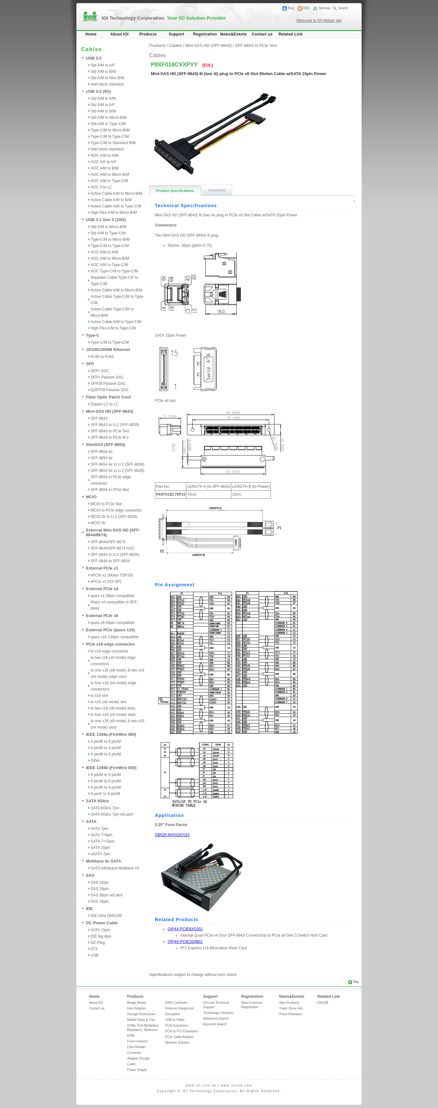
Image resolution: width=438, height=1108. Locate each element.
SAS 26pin (100, 901)
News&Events (233, 34)
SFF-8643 (99, 418)
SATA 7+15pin (102, 841)
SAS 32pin (100, 882)
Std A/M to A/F (103, 65)
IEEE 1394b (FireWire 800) (111, 767)
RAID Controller (176, 1002)
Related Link (291, 34)
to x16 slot (99, 695)
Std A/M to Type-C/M (108, 124)
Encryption (172, 1014)
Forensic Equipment (179, 1008)
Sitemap (324, 8)
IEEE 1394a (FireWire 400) (111, 734)
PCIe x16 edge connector (110, 644)
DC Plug (98, 942)
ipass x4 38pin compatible (112, 596)
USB (95, 955)
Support (176, 34)
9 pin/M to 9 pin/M (106, 775)
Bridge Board (136, 1002)
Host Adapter (136, 1008)
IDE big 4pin (101, 936)
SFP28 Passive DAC (108, 383)
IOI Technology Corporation (164, 18)
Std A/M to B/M (103, 71)
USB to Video (174, 1020)
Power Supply (137, 1070)
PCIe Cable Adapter (179, 1037)
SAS (90, 875)
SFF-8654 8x (102, 458)
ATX (94, 949)
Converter (134, 1052)
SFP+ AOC (100, 371)
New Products (289, 1002)
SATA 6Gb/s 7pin (105, 808)
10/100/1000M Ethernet (108, 349)
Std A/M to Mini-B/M (107, 78)
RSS (306, 8)
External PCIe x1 (102, 568)
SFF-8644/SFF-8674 (108, 542)
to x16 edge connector (109, 651)
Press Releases (290, 1014)
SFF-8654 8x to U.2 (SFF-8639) (117, 470)
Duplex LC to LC (105, 404)
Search (343, 8)
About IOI (119, 34)
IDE (89, 908)
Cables (175, 45)
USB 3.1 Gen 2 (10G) (106, 219)
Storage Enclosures (141, 1014)
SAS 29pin (100, 889)
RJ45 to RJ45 (102, 356)
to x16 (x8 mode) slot (108, 702)
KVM (130, 1035)
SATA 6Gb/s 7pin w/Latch (112, 814)
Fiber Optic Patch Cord (108, 397)
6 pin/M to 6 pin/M (106, 741)
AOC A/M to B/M (105, 168)
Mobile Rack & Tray (141, 1020)
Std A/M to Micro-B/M (108, 117)
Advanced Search (216, 1018)
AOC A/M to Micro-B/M (110, 174)
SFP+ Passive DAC (107, 377)
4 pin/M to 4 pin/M (106, 754)
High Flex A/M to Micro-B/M (114, 212)
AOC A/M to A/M (104, 155)
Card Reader (136, 1047)
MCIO (91, 496)
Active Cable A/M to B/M (111, 200)
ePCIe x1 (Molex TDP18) (112, 575)
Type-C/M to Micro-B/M (110, 130)
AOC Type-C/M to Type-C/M (114, 271)
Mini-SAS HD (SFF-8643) (109, 411)
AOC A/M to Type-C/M (109, 181)
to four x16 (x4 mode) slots (113, 714)
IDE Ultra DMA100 (106, 916)
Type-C (93, 335)
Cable (131, 1064)
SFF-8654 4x (102, 451)
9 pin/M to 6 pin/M (106, 781)
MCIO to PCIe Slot (106, 504)
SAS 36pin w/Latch (107, 895)
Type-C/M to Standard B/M (113, 143)
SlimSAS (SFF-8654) (105, 444)
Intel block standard (107, 84)
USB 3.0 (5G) (98, 91)
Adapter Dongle (138, 1058)
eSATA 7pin (100, 854)
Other (95, 760)
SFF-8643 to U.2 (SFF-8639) (115, 425)
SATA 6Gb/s (97, 801)
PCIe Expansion (176, 1025)
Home (91, 34)
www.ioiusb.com (236, 1085)
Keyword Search (215, 1024)
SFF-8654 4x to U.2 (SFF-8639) (117, 464)
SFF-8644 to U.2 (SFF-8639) (115, 554)
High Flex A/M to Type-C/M (113, 328)
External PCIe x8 (102, 615)
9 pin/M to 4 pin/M (106, 787)
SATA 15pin (100, 847)
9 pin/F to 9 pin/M (105, 794)
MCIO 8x (98, 523)
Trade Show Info (291, 1008)
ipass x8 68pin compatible (112, 623)
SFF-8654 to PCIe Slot (110, 489)
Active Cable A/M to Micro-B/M (116, 193)
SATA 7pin (99, 828)
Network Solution (177, 1042)
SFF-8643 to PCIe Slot (110, 431)
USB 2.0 (93, 58)
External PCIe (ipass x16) (110, 629)
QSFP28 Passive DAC (110, 390)
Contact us (262, 34)
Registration (205, 34)
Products (148, 34)
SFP (90, 363)
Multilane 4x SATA (103, 861)
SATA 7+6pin (102, 835)
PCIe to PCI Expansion (181, 1031)
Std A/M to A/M (103, 98)
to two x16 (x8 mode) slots (113, 708)
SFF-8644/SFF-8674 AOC (113, 548)
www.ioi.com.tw (201, 1085)
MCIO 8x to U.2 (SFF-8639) (114, 516)
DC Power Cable (102, 922)
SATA (91, 821)
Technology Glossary (218, 1013)
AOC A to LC (101, 187)
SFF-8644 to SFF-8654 (110, 561)
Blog (291, 8)
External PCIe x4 (102, 588)
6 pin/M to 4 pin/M (106, 748)
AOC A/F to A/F (104, 162)
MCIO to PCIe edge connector (116, 510)
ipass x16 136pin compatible (114, 637)
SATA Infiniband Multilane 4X (115, 868)
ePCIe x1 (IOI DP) (106, 581)
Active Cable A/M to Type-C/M (116, 206)
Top (355, 982)
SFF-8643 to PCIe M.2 (110, 437)
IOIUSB (322, 1002)
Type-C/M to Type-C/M (110, 136)
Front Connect (137, 1041)
